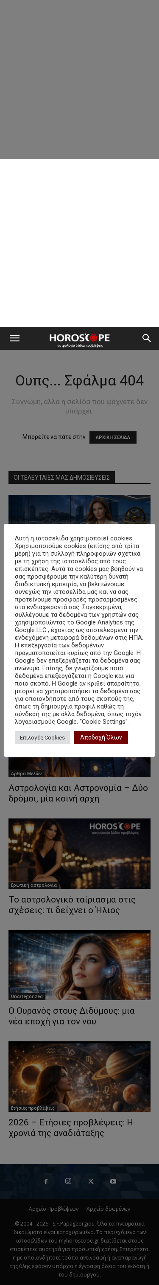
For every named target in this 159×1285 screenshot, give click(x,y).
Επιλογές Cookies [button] (42, 737)
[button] (14, 338)
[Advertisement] (79, 243)
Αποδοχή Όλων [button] (101, 737)
